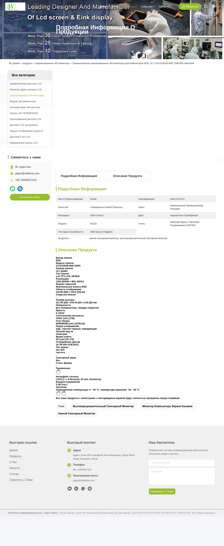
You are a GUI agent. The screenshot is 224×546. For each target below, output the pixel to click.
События (148, 6)
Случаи (14, 474)
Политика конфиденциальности (25, 512)
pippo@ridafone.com (27, 173)
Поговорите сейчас (30, 197)
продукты (130, 6)
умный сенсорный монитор (76, 413)
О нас (115, 6)
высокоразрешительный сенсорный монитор (103, 406)
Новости (15, 468)
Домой (103, 6)
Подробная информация (79, 176)
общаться (190, 6)
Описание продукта (127, 176)
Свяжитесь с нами (166, 6)
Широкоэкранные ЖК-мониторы (52, 63)
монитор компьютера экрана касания (167, 406)
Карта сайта (51, 512)
